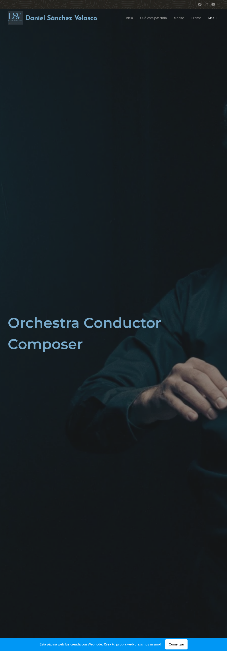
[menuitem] (129, 17)
